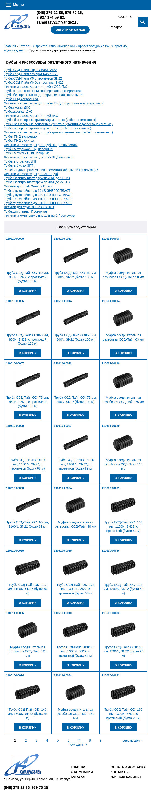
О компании (82, 772)
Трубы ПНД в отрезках (20, 136)
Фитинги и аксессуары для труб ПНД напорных (39, 157)
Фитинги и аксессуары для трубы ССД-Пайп (36, 86)
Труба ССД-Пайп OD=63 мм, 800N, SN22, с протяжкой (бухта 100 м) (27, 339)
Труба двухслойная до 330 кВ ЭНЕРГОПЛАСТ (38, 195)
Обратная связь (70, 30)
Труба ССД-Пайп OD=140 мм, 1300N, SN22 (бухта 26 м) (123, 651)
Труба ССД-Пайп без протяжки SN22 (31, 74)
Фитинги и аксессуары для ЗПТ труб (31, 174)
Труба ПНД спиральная (21, 99)
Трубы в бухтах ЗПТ (18, 165)
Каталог (24, 46)
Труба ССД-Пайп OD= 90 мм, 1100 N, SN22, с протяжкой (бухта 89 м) (75, 464)
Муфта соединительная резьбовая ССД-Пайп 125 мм (28, 651)
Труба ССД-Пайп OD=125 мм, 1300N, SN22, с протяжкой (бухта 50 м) (75, 589)
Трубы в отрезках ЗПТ (20, 161)
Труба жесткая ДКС (18, 111)
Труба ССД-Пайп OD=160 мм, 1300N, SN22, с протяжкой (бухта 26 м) (123, 714)
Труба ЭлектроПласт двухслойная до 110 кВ (37, 178)
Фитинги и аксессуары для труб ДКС (31, 115)
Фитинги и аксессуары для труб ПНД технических (41, 145)
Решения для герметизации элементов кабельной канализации (51, 170)
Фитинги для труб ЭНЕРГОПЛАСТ (29, 207)
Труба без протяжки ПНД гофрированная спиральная (43, 95)
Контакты (120, 772)
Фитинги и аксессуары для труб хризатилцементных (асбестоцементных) (58, 132)
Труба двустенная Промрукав (26, 211)
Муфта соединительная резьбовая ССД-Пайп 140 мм (75, 714)
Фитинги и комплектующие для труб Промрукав (39, 215)
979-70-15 (73, 13)
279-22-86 (50, 13)
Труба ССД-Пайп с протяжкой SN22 (30, 70)
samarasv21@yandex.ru (58, 22)
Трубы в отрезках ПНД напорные (28, 149)
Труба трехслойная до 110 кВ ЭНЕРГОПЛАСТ (38, 199)
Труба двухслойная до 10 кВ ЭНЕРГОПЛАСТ (37, 190)
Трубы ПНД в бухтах (19, 140)
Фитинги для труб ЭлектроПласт (28, 186)
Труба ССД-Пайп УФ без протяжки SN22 (34, 82)
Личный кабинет (126, 777)
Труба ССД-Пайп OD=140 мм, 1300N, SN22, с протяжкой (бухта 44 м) (75, 651)
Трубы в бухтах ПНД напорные (27, 153)
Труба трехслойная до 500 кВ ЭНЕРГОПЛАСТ (38, 203)
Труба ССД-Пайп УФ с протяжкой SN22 (33, 78)
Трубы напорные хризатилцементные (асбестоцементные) (47, 128)
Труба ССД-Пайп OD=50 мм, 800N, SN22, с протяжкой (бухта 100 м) (27, 277)
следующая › (132, 740)
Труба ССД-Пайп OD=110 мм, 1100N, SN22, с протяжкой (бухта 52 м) (123, 526)
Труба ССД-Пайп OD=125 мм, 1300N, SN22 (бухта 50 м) (123, 589)
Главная (10, 46)
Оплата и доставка (128, 767)
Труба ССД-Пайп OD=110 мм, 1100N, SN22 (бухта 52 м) (28, 589)
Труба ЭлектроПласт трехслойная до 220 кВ (37, 182)
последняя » (78, 744)
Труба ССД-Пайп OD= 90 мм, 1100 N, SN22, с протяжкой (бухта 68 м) (27, 464)
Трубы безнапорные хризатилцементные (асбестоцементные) (50, 120)
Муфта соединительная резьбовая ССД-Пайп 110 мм (123, 464)
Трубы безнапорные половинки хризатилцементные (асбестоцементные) (58, 124)
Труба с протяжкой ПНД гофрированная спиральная (43, 91)
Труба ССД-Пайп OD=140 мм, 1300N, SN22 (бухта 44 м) (28, 714)
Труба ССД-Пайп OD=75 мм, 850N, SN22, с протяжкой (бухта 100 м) (27, 402)
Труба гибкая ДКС (17, 107)
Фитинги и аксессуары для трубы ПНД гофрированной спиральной (53, 103)
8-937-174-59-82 (50, 17)
